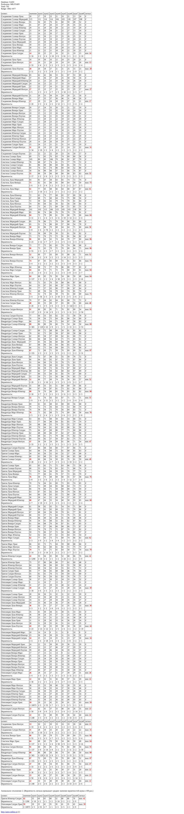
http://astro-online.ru (9, 812)
